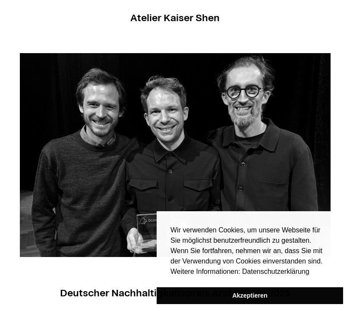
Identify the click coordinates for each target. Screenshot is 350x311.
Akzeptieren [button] (250, 295)
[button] (312, 272)
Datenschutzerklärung (275, 271)
